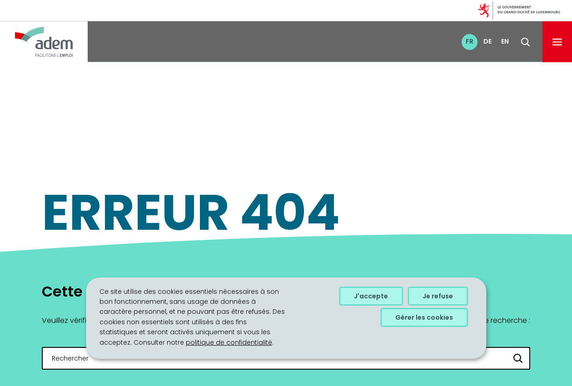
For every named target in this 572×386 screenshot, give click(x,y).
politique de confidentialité (229, 342)
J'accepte (371, 296)
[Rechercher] (518, 358)
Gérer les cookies (424, 317)
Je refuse (438, 296)
